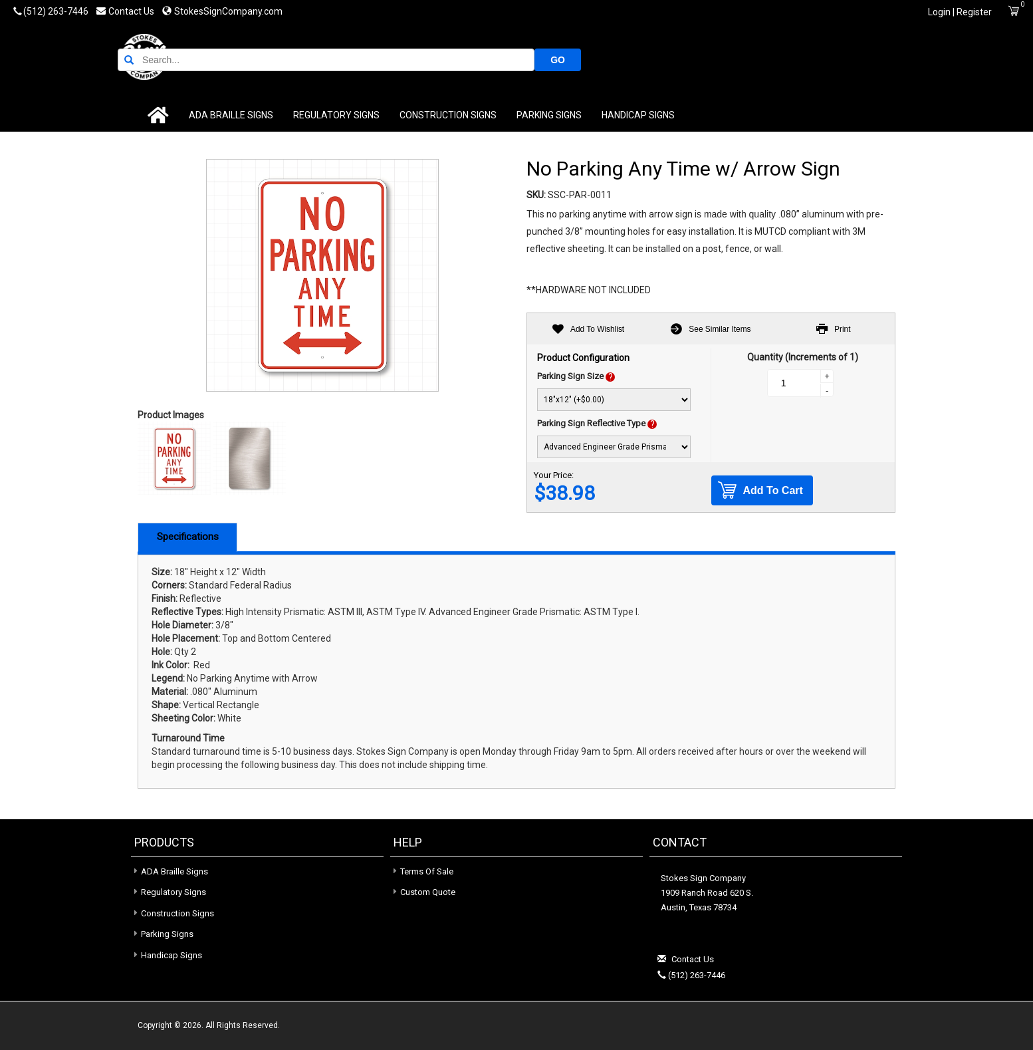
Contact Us (126, 11)
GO (872, 59)
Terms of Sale (426, 871)
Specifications (188, 537)
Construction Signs (426, 115)
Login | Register (960, 12)
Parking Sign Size (570, 376)
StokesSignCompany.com (222, 11)
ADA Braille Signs (210, 115)
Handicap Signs (616, 115)
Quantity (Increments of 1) (802, 357)
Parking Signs (527, 115)
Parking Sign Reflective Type (591, 423)
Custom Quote (427, 892)
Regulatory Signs (315, 115)
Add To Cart (760, 490)
